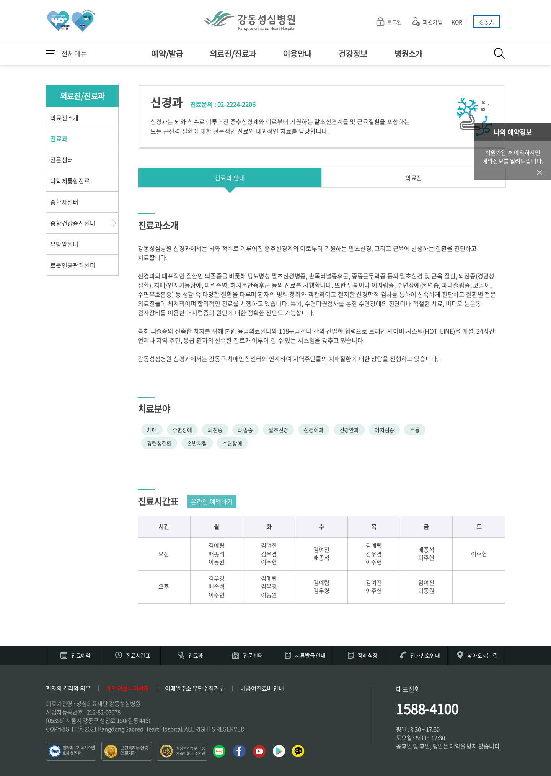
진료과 (58, 138)
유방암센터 (64, 244)
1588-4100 (427, 709)
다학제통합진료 (70, 180)
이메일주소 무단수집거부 (194, 688)
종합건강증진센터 (73, 223)
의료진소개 (64, 117)
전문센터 (61, 159)
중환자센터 (64, 201)
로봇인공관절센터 (73, 265)
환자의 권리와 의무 (68, 688)
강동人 (486, 21)
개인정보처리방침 (127, 688)
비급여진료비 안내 (262, 688)
